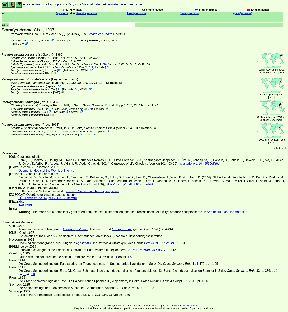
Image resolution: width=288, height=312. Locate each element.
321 (91, 67)
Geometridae (114, 4)
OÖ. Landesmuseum (32, 198)
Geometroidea (91, 4)
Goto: (68, 24)
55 (80, 58)
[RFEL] (114, 40)
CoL (47, 40)
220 (105, 64)
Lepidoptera (56, 4)
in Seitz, (82, 64)
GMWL (85, 70)
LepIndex (100, 67)
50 (33, 274)
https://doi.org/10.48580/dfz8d (199, 163)
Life (28, 4)
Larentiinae (134, 4)
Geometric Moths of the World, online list (46, 170)
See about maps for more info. (227, 212)
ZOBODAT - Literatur (63, 198)
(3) (57, 34)
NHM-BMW (18, 43)
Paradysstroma (136, 13)
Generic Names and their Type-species (92, 191)
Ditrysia (73, 4)
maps (281, 72)
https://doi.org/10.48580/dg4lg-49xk (129, 184)
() (189, 13)
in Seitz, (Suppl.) (98, 105)
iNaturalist (61, 40)
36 (24, 274)
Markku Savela (190, 305)
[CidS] (33, 40)
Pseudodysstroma (86, 13)
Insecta (39, 4)
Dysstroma (62, 13)
